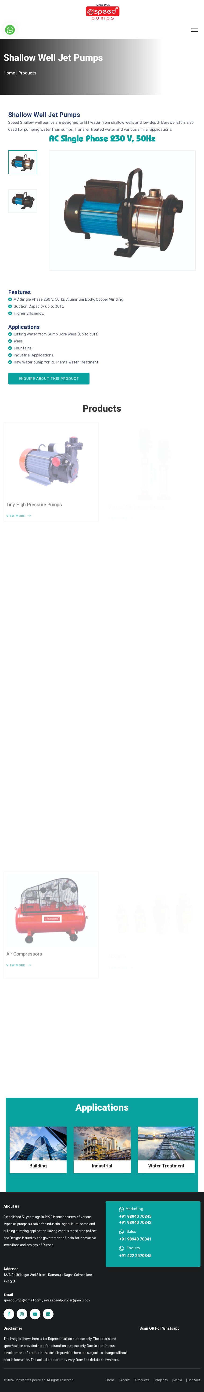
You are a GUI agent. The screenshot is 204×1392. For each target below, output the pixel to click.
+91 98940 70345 (135, 1217)
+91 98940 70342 (135, 1223)
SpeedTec (37, 1380)
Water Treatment (166, 1166)
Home (9, 73)
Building (38, 1166)
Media (177, 1380)
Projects (161, 1380)
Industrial (102, 1166)
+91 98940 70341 (135, 1239)
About (125, 1380)
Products (142, 1380)
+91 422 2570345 (135, 1256)
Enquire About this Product (49, 379)
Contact (194, 1380)
